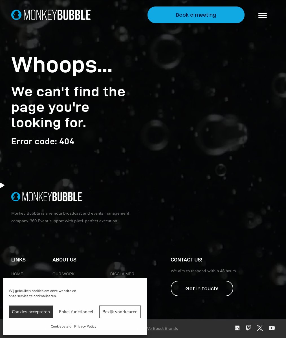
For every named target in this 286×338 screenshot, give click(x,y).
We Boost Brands (162, 328)
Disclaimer (122, 274)
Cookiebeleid (61, 326)
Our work (63, 274)
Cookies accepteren (31, 312)
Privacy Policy (85, 326)
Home (17, 274)
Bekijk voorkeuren (120, 312)
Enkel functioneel (76, 312)
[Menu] (262, 15)
